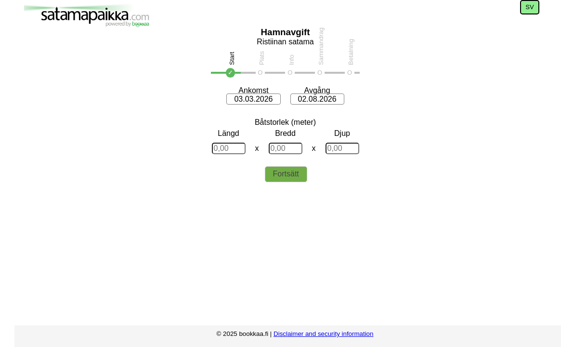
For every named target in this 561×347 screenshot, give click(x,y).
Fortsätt (286, 174)
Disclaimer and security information (323, 333)
